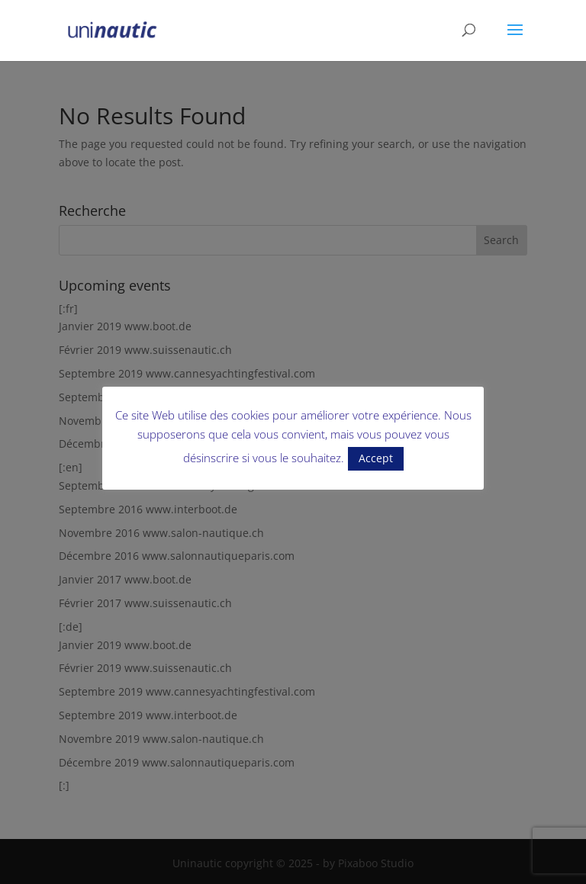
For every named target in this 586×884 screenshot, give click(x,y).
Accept (376, 458)
